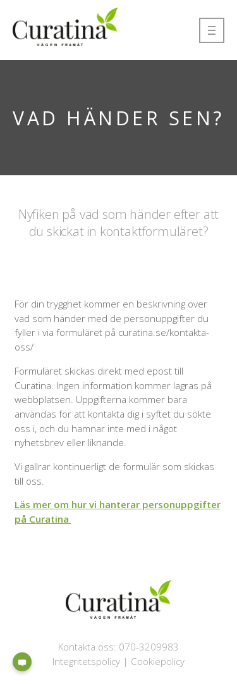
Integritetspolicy (86, 661)
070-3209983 (149, 646)
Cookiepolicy (158, 661)
